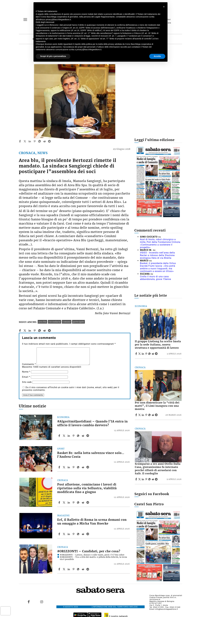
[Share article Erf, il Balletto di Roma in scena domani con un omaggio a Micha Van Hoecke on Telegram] (88, 534)
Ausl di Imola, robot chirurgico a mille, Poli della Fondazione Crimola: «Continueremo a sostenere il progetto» (160, 243)
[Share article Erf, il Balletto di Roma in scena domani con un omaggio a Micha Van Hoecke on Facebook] (59, 534)
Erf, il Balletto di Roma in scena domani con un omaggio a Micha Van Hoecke (92, 521)
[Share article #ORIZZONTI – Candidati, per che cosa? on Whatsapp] (78, 569)
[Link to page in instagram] (41, 602)
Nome (26, 371)
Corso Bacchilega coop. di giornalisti (165, 595)
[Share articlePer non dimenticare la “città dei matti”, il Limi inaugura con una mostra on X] (140, 415)
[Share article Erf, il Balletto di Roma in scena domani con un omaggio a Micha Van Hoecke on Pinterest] (74, 534)
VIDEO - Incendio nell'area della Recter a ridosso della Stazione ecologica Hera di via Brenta (157, 255)
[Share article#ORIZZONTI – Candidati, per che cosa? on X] (64, 569)
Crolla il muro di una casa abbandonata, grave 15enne (155, 277)
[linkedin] (29, 141)
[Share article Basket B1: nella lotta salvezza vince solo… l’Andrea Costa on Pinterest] (74, 467)
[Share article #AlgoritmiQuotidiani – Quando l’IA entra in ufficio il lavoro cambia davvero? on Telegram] (88, 435)
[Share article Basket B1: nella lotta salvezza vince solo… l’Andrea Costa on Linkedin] (69, 467)
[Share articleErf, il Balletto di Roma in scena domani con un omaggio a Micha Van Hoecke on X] (64, 534)
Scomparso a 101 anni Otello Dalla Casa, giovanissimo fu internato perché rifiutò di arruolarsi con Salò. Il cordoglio (157, 468)
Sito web (27, 382)
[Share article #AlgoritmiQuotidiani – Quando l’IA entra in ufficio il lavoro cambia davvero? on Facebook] (59, 435)
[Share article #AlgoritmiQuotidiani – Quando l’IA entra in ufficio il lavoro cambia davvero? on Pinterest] (74, 435)
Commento (29, 364)
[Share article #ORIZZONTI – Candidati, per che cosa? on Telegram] (88, 569)
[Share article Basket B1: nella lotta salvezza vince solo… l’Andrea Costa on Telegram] (88, 467)
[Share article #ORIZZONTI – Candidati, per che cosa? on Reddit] (83, 569)
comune (67, 322)
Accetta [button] (157, 56)
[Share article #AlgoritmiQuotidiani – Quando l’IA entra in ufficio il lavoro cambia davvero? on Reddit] (83, 435)
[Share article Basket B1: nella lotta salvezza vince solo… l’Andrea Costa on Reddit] (83, 467)
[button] (164, 6)
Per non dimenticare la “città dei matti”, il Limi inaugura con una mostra (157, 406)
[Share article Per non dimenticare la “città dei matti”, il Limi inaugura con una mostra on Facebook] (136, 415)
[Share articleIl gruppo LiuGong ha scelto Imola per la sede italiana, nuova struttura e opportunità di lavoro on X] (140, 353)
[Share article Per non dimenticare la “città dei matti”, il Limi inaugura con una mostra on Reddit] (153, 415)
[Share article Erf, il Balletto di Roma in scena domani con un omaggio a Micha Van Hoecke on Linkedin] (69, 534)
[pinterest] (34, 141)
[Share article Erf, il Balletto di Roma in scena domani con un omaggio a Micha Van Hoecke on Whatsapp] (78, 534)
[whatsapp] (39, 141)
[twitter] (25, 141)
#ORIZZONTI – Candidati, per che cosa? (88, 551)
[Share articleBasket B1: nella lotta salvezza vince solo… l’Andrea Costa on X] (64, 467)
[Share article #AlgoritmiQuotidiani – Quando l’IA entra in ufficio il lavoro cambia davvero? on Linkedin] (69, 435)
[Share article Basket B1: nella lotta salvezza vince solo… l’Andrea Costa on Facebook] (59, 467)
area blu (42, 322)
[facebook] (20, 141)
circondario (54, 322)
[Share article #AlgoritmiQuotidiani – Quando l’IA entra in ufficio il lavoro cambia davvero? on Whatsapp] (78, 435)
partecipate (78, 322)
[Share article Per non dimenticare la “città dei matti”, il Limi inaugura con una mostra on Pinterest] (146, 415)
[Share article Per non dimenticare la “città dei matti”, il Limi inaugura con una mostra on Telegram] (156, 415)
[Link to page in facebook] (29, 602)
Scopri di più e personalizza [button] (53, 56)
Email (26, 377)
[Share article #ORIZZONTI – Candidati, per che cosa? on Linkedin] (69, 569)
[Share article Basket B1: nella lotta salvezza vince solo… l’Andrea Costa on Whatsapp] (78, 467)
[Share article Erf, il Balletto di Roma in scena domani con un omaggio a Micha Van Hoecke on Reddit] (83, 534)
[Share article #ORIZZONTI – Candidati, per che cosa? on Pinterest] (74, 569)
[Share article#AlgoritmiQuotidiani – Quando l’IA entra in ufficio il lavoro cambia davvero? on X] (64, 435)
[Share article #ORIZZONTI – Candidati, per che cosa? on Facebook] (59, 569)
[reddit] (44, 141)
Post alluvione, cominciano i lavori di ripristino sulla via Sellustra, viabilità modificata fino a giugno (87, 488)
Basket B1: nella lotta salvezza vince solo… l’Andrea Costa (90, 455)
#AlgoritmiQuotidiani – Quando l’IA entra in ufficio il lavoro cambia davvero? (92, 423)
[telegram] (49, 141)
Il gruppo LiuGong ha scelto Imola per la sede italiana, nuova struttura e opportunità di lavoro (158, 344)
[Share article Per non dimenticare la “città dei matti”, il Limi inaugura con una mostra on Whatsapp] (150, 415)
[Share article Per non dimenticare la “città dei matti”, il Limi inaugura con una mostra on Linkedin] (143, 415)
